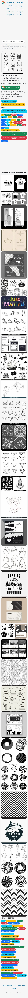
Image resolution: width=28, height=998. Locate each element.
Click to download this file (10, 87)
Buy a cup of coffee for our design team (13, 104)
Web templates (11, 9)
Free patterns (10, 15)
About (24, 985)
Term (14, 985)
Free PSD (19, 15)
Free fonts (9, 6)
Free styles (20, 12)
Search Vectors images (9, 41)
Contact (14, 988)
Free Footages (19, 6)
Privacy (19, 985)
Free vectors (10, 2)
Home (3, 45)
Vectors (8, 45)
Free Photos (19, 2)
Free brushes (10, 12)
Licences (9, 985)
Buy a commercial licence (9, 101)
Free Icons (21, 9)
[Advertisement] (14, 28)
